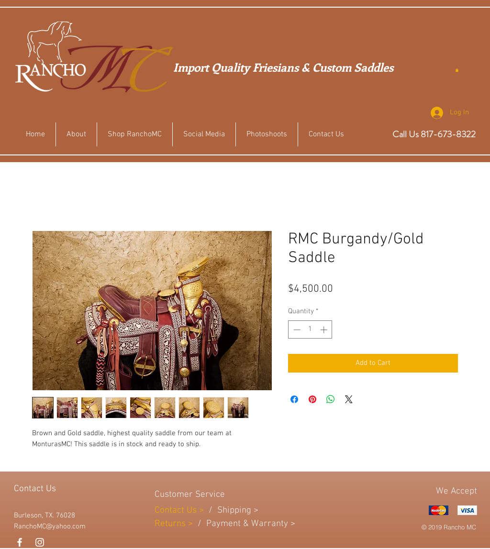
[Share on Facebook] (294, 399)
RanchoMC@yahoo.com (50, 526)
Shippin (231, 510)
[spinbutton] (310, 330)
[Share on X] (349, 399)
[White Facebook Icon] (19, 542)
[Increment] (324, 330)
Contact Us (177, 510)
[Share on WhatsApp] (330, 399)
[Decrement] (296, 330)
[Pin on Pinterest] (312, 399)
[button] (457, 70)
